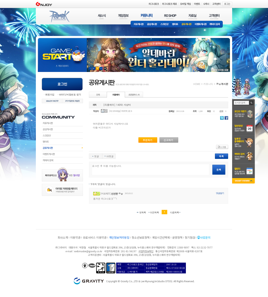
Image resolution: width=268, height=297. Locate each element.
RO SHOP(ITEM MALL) (170, 16)
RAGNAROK (59, 17)
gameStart (62, 51)
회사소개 (63, 237)
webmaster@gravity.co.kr (88, 251)
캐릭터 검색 (216, 24)
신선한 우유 (117, 193)
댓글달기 (220, 193)
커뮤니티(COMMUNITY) (147, 16)
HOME (196, 84)
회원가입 (49, 94)
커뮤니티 (208, 84)
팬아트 (175, 24)
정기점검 (190, 237)
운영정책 (177, 237)
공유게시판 (186, 24)
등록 (218, 169)
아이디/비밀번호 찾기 (70, 94)
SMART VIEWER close (244, 181)
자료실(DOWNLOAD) (192, 16)
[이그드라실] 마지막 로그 (120, 111)
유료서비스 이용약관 (95, 237)
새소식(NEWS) (101, 16)
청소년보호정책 (140, 237)
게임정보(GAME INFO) (123, 16)
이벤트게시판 (200, 24)
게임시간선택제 (161, 237)
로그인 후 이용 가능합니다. (150, 169)
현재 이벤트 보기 (105, 68)
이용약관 (75, 237)
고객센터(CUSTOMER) (214, 16)
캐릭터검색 (62, 160)
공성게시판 (152, 24)
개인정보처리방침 (119, 237)
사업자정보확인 (145, 251)
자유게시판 (138, 24)
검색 (251, 102)
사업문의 (205, 237)
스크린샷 (164, 24)
